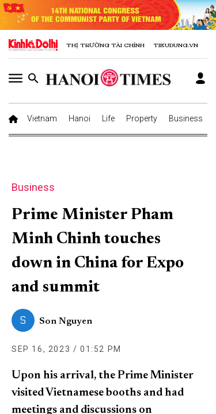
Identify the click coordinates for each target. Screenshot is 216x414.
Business (186, 118)
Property (141, 118)
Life (108, 118)
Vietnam (42, 118)
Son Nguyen (65, 321)
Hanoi (79, 118)
